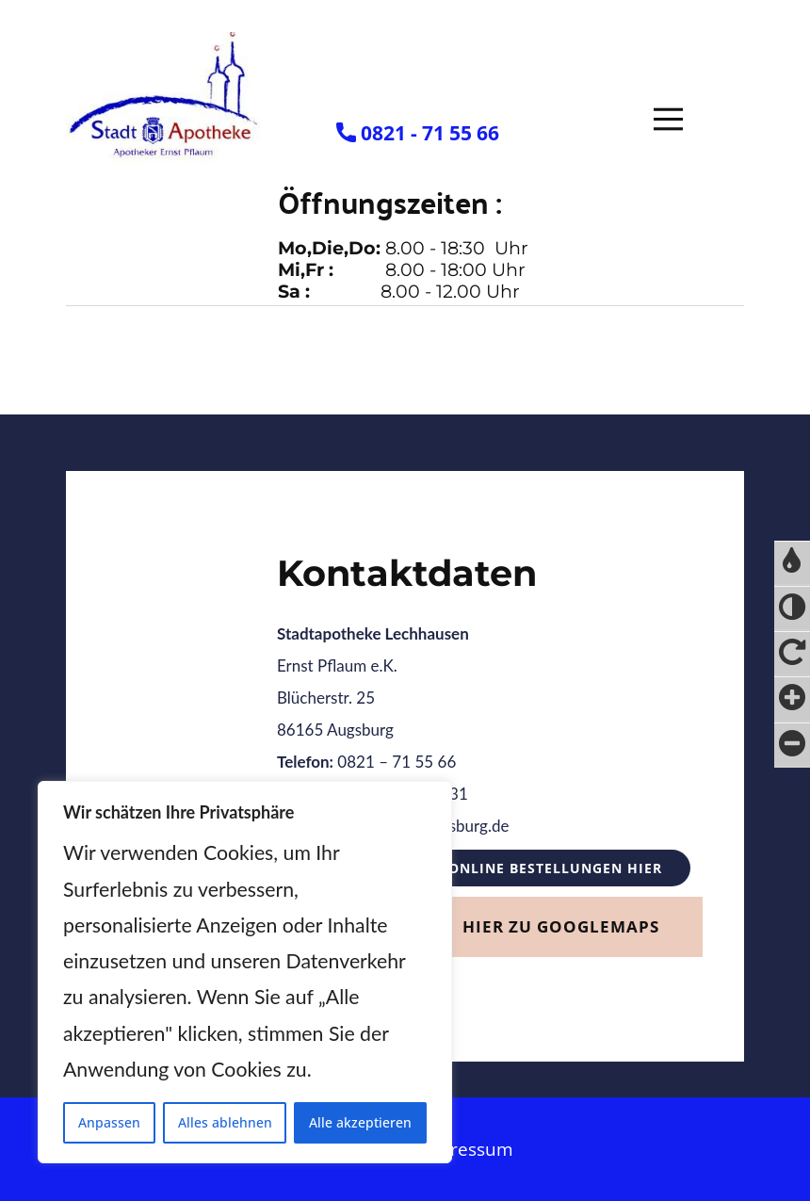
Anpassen (109, 1122)
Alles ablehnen (225, 1122)
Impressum (465, 1149)
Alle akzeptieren (360, 1122)
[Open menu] (668, 119)
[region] (245, 972)
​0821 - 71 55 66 (417, 134)
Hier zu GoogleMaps (560, 926)
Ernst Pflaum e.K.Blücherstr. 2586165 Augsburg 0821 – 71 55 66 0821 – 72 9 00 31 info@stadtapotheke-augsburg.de (393, 730)
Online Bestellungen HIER (555, 868)
